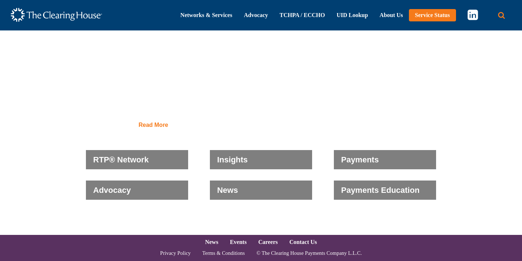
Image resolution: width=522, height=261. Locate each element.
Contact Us (303, 242)
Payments (360, 159)
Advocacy (112, 190)
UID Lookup (352, 15)
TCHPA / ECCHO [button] (302, 15)
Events (238, 242)
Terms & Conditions (223, 253)
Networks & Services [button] (206, 15)
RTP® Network (121, 159)
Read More (153, 125)
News (227, 190)
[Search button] (501, 15)
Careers (268, 242)
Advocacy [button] (256, 15)
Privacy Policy (175, 253)
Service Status (432, 15)
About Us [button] (391, 15)
